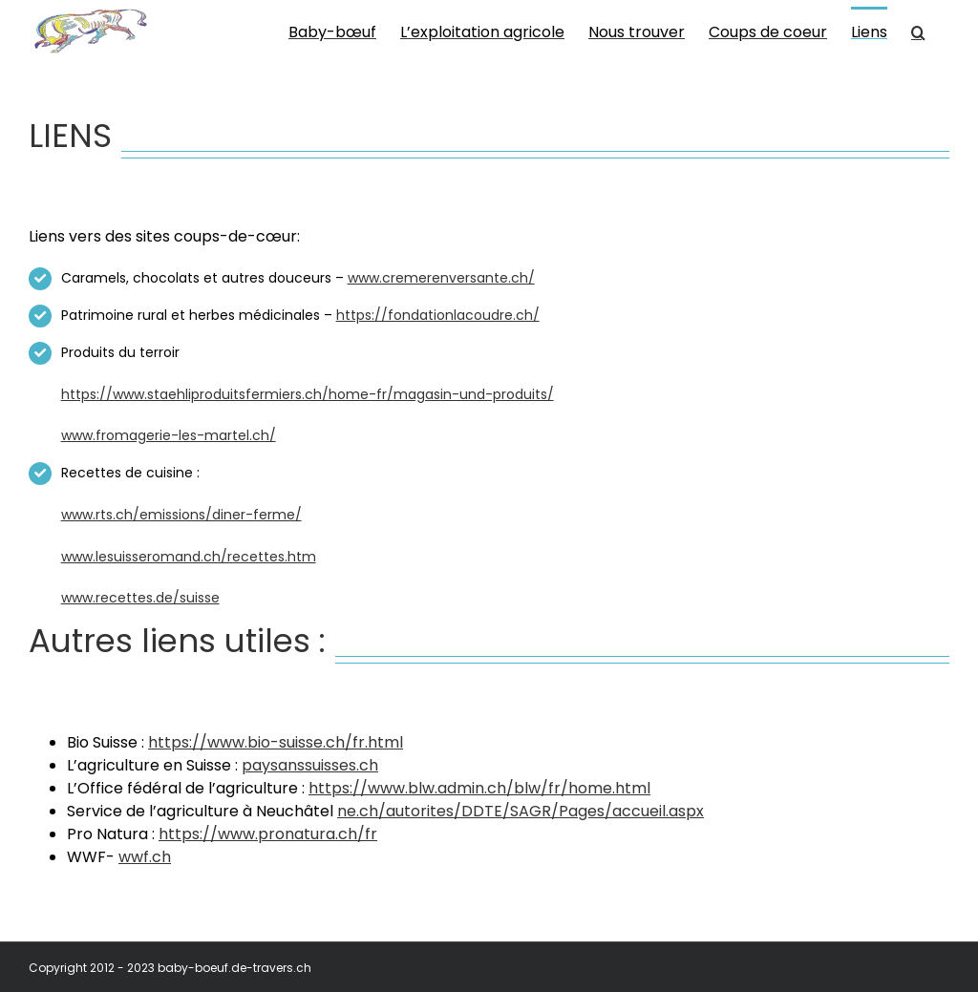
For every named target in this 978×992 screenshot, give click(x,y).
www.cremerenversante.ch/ (441, 277)
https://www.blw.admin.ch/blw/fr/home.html (479, 788)
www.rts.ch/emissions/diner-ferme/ (181, 514)
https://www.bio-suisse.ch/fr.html (275, 742)
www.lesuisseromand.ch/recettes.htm (188, 556)
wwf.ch (144, 857)
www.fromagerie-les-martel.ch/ (168, 435)
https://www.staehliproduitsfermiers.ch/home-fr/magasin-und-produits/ (307, 394)
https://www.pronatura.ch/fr (268, 834)
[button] (918, 30)
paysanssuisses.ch (310, 765)
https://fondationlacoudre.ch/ (438, 315)
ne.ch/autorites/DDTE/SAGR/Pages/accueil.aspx (520, 811)
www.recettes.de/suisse (140, 597)
